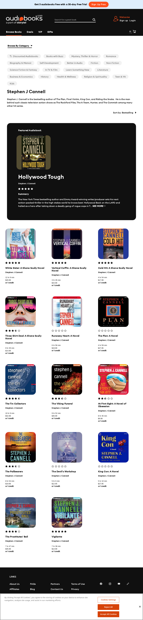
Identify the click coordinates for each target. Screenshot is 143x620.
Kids (12, 84)
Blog (32, 589)
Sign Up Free (99, 4)
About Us (14, 584)
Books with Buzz (54, 56)
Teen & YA (120, 77)
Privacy (75, 589)
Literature (102, 70)
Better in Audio (75, 63)
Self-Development (49, 63)
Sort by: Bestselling (124, 113)
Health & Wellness (66, 77)
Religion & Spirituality (95, 77)
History (45, 77)
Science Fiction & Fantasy (23, 70)
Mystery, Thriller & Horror (85, 56)
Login (132, 20)
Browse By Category (20, 46)
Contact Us (57, 589)
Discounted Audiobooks (24, 56)
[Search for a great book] (75, 19)
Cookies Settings (108, 599)
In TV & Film (51, 70)
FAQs (33, 584)
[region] (71, 606)
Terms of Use (78, 584)
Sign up (124, 20)
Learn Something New (77, 70)
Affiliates (14, 589)
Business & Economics (21, 77)
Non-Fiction (112, 63)
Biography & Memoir (20, 63)
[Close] (140, 607)
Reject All (108, 607)
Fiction (94, 63)
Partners (55, 584)
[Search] (94, 19)
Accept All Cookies (108, 614)
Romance (111, 56)
